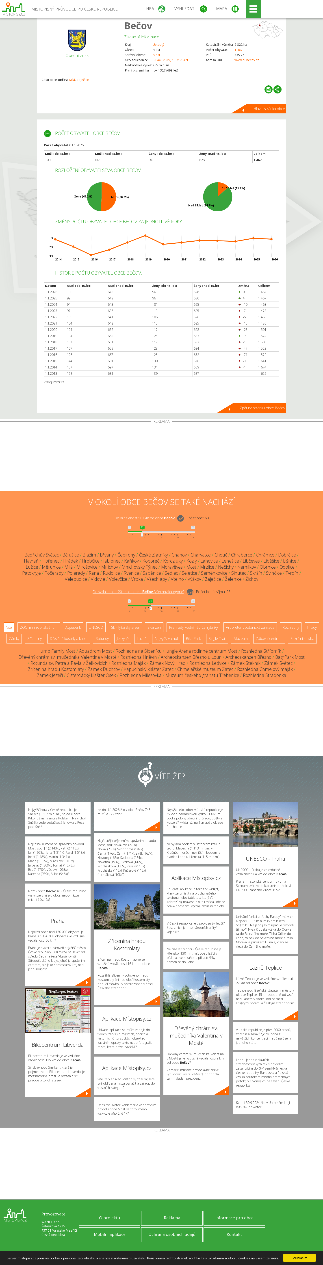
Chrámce (265, 555)
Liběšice (271, 561)
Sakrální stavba (302, 638)
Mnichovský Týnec (139, 567)
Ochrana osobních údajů (171, 1234)
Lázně (142, 638)
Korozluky (173, 561)
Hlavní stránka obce (269, 108)
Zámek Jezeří (50, 675)
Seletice (189, 573)
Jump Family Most (57, 651)
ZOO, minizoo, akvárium (38, 627)
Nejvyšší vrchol (166, 638)
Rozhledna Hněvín (138, 657)
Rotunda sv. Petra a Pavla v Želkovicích (69, 663)
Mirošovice (87, 567)
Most (156, 55)
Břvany (107, 555)
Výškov (194, 579)
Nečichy (226, 567)
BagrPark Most (290, 657)
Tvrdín (292, 573)
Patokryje (31, 573)
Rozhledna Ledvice (208, 663)
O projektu (109, 1217)
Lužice (32, 567)
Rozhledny (290, 627)
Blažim (89, 555)
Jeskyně (123, 638)
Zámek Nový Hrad (168, 663)
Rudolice (111, 573)
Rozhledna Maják (128, 663)
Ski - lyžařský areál (125, 627)
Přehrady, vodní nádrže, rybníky (193, 627)
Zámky (14, 638)
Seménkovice (214, 573)
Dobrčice (287, 555)
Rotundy (102, 638)
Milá (72, 80)
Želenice (233, 579)
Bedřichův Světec (42, 555)
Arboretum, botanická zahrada (250, 627)
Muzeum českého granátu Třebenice (202, 675)
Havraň (31, 561)
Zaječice (83, 80)
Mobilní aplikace (110, 1234)
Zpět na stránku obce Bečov (262, 407)
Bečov (138, 25)
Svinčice (274, 573)
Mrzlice (207, 567)
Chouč (221, 555)
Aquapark (73, 627)
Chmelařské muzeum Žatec (205, 669)
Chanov (179, 555)
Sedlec (171, 573)
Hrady (312, 627)
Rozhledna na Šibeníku (139, 651)
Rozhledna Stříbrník (261, 651)
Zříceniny (34, 638)
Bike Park (193, 638)
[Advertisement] (161, 457)
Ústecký (158, 44)
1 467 (238, 50)
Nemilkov (246, 567)
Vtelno (177, 579)
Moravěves (172, 567)
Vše (9, 627)
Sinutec (238, 573)
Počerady (54, 573)
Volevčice (118, 579)
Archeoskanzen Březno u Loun (191, 657)
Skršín (256, 573)
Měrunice (51, 567)
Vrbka (137, 579)
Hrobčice (91, 561)
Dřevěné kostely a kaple (68, 638)
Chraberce (241, 555)
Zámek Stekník (245, 663)
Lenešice (230, 561)
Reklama (172, 1217)
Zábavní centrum (269, 638)
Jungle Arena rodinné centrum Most (201, 651)
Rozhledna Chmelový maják (265, 669)
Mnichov (109, 567)
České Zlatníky (153, 555)
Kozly (191, 561)
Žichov (251, 579)
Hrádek (70, 561)
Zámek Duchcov (104, 669)
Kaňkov (131, 561)
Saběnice (152, 573)
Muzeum (241, 638)
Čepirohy (126, 555)
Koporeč (151, 561)
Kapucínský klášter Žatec (148, 669)
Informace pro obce (234, 1217)
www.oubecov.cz (246, 60)
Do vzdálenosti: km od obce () (138, 591)
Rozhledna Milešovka (141, 675)
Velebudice (76, 579)
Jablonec (111, 561)
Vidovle (98, 579)
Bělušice (71, 555)
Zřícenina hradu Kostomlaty (56, 669)
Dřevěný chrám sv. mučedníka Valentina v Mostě (68, 657)
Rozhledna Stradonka (264, 675)
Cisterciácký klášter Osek (91, 675)
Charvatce (201, 555)
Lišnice (289, 561)
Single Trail (217, 638)
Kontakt (234, 1234)
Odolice (287, 567)
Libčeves (251, 561)
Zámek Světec (278, 663)
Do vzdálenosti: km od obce (144, 518)
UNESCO (96, 627)
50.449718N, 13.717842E (171, 60)
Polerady (76, 573)
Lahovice (209, 561)
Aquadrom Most (95, 651)
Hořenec (50, 561)
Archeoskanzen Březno (248, 657)
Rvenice (131, 573)
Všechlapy (157, 579)
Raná (94, 573)
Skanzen (154, 627)
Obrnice (268, 567)
